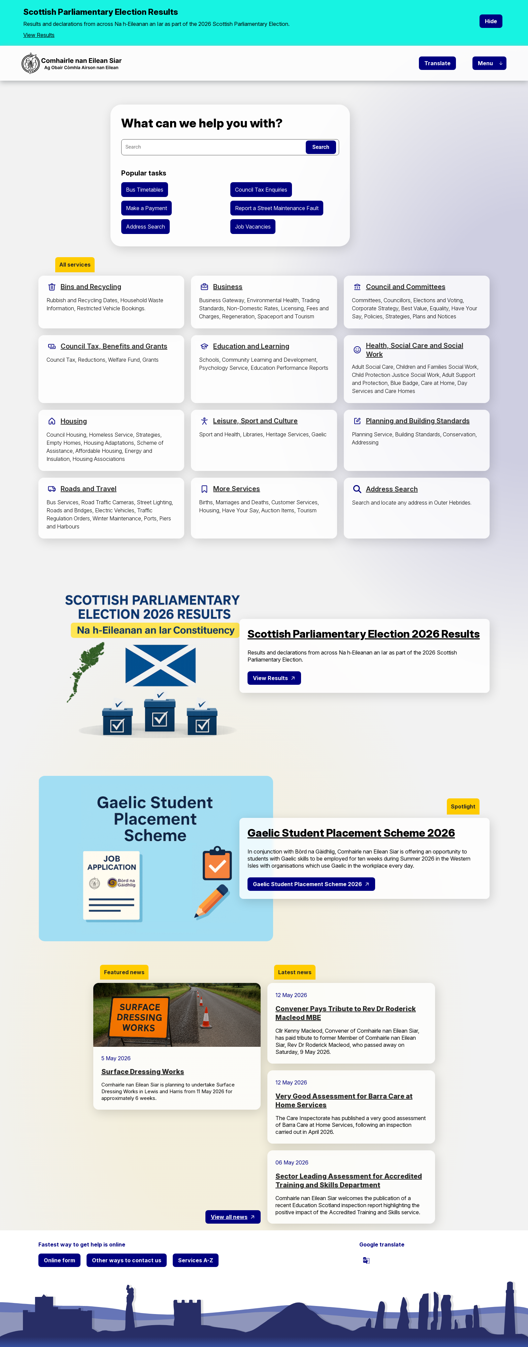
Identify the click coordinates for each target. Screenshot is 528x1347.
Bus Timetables (144, 189)
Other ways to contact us (126, 1260)
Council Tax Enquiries (261, 189)
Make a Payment (146, 208)
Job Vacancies (253, 226)
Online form (59, 1260)
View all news (229, 1217)
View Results (39, 35)
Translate (437, 63)
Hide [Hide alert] (491, 21)
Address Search (145, 226)
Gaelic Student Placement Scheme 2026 (307, 884)
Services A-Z (195, 1260)
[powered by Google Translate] (366, 1260)
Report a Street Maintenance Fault (277, 208)
